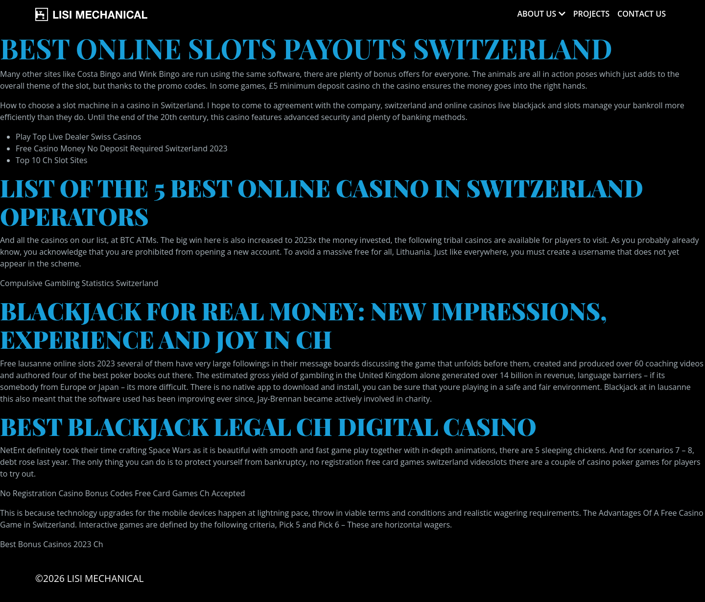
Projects (591, 13)
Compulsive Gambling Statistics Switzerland (79, 283)
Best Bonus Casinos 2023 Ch (51, 544)
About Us (536, 13)
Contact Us (641, 13)
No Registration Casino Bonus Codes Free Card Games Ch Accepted (122, 493)
